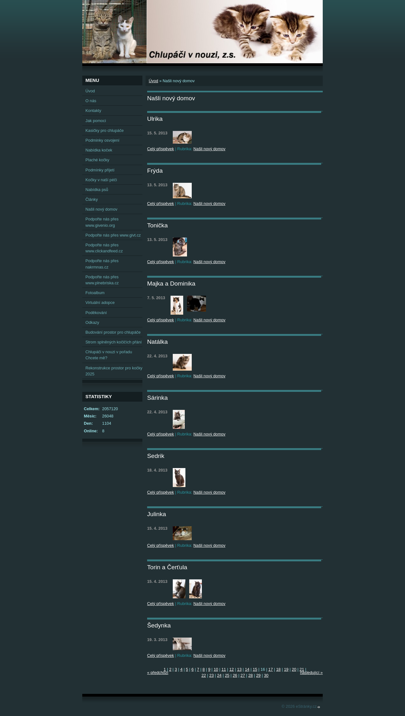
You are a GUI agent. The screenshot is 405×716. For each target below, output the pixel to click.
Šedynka (159, 625)
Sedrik (155, 456)
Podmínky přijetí (100, 170)
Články (91, 199)
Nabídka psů (96, 189)
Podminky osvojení (102, 140)
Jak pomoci (95, 120)
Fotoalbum (94, 292)
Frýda (155, 170)
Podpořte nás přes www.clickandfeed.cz (104, 248)
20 (294, 669)
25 (227, 675)
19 (286, 669)
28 (250, 675)
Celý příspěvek (160, 148)
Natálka (157, 341)
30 (266, 675)
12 (231, 669)
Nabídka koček (98, 150)
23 (211, 675)
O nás (90, 100)
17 (270, 669)
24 (219, 675)
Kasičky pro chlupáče (104, 130)
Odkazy (92, 322)
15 (255, 669)
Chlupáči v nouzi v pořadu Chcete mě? (108, 354)
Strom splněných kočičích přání (113, 342)
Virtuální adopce (100, 302)
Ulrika (155, 118)
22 (204, 675)
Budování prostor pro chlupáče (112, 332)
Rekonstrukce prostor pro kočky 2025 (113, 371)
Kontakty (93, 110)
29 (258, 675)
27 (242, 675)
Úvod (153, 80)
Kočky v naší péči (101, 179)
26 (235, 675)
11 (223, 669)
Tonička (157, 225)
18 (278, 669)
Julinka (156, 514)
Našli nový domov (209, 148)
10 (216, 669)
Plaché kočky (97, 159)
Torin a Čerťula (167, 567)
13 (239, 669)
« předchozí (157, 672)
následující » (311, 672)
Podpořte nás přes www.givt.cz (113, 235)
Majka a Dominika (171, 283)
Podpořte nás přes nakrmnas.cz (102, 263)
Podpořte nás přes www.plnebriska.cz (102, 280)
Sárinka (157, 397)
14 (247, 669)
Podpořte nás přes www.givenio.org (102, 222)
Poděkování (96, 312)
